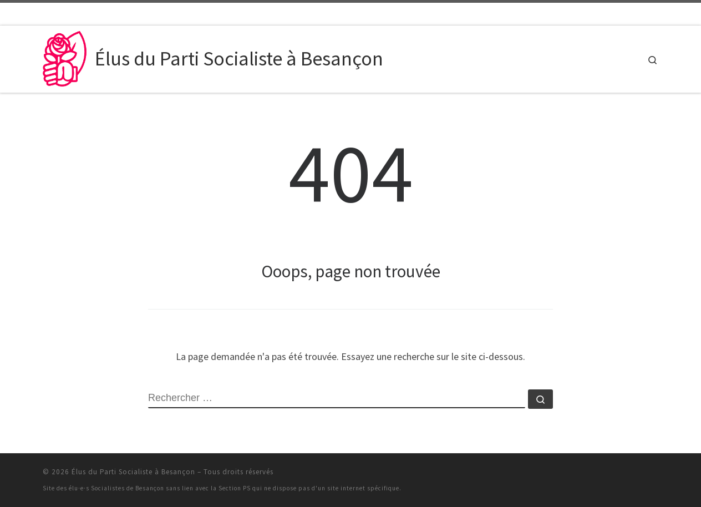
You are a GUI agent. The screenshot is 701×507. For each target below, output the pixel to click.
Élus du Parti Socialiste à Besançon (133, 471)
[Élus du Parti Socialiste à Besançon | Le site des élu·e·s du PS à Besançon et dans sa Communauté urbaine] (67, 56)
